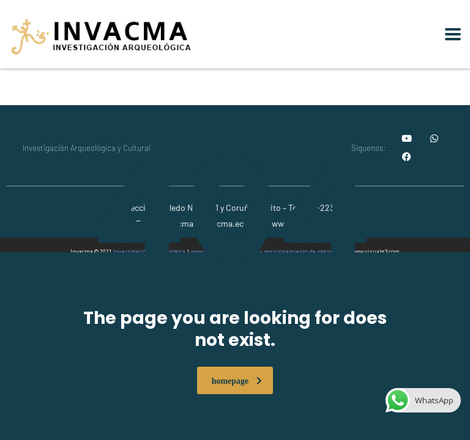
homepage (237, 380)
